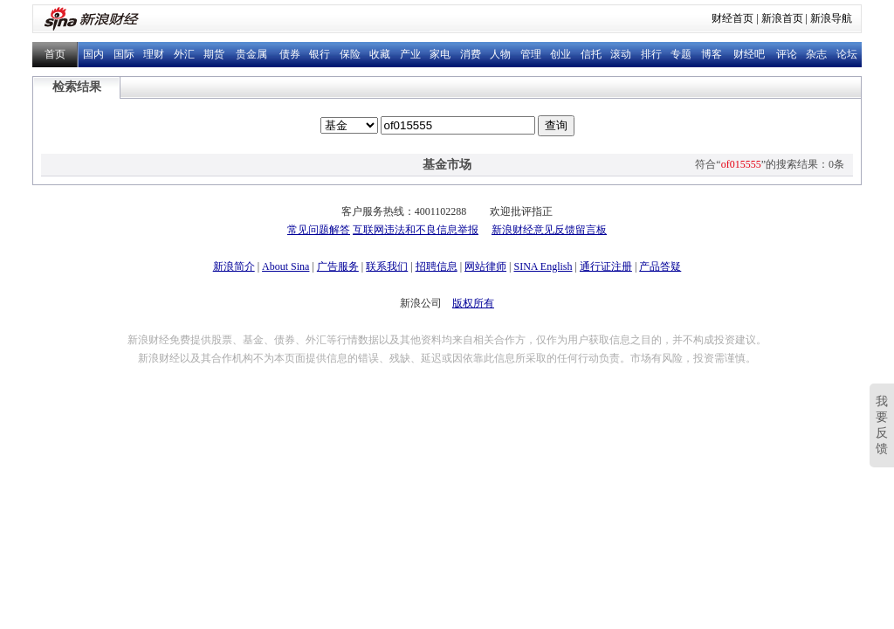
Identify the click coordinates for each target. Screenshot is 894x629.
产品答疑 (660, 266)
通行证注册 (606, 266)
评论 (786, 54)
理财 (153, 54)
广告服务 (338, 266)
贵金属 (251, 54)
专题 (680, 54)
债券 (289, 54)
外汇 (184, 54)
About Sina (285, 266)
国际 (123, 54)
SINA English (542, 266)
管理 (530, 54)
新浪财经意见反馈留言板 (549, 230)
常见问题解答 (318, 230)
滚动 (620, 54)
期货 (213, 54)
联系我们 (387, 266)
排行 (651, 54)
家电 (440, 54)
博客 (711, 54)
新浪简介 (234, 266)
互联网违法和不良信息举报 (415, 230)
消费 (470, 54)
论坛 (846, 54)
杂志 (816, 54)
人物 (500, 54)
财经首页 (732, 18)
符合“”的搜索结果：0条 (769, 164)
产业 (410, 54)
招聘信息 (436, 266)
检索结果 (76, 86)
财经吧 (749, 54)
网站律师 (485, 266)
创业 (560, 54)
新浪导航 (831, 18)
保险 (350, 54)
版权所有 (473, 303)
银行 (319, 54)
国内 (93, 54)
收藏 (379, 54)
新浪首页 (782, 18)
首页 (55, 54)
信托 (591, 54)
